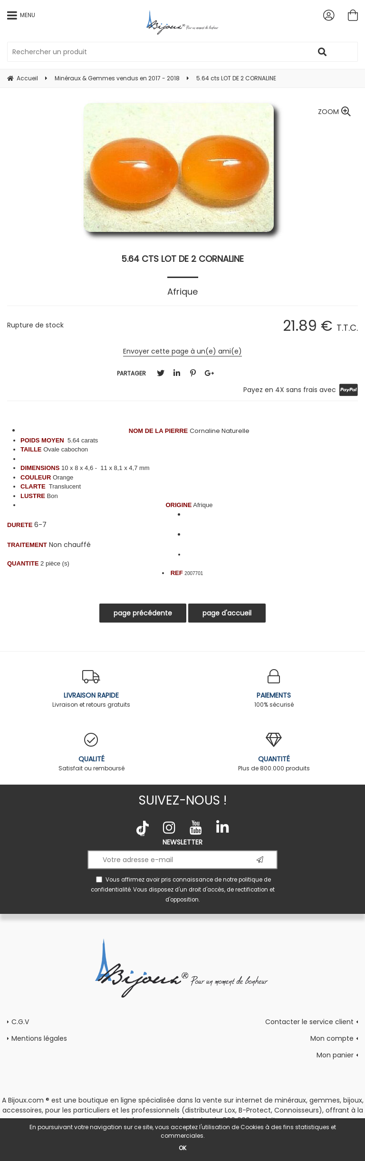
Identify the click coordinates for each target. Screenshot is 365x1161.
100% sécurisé (273, 689)
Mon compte (332, 1038)
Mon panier (335, 1055)
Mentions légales (39, 1038)
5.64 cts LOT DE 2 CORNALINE (182, 259)
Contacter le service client (309, 1022)
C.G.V (20, 1022)
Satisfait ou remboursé (91, 752)
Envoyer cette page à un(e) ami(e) (182, 351)
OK (182, 1148)
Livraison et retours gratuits (91, 689)
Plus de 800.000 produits (273, 752)
